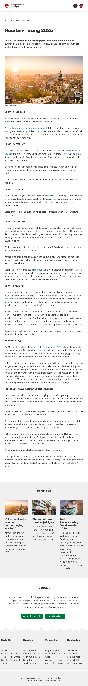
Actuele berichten (9, 653)
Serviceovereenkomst (52, 680)
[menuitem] (81, 6)
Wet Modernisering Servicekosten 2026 (69, 524)
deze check (70, 247)
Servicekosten (29, 663)
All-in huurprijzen (31, 656)
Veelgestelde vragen (11, 656)
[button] (75, 6)
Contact (4, 663)
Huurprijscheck (30, 650)
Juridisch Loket (74, 660)
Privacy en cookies (35, 680)
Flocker (64, 678)
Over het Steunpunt (10, 660)
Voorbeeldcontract (54, 663)
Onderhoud (28, 660)
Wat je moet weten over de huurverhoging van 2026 (16, 524)
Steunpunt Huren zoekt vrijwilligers (43, 521)
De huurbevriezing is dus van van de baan (25, 128)
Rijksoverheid (73, 656)
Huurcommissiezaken (55, 653)
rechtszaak (50, 195)
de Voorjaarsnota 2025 (50, 347)
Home (4, 650)
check (69, 134)
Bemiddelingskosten (33, 653)
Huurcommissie (74, 663)
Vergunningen (52, 650)
